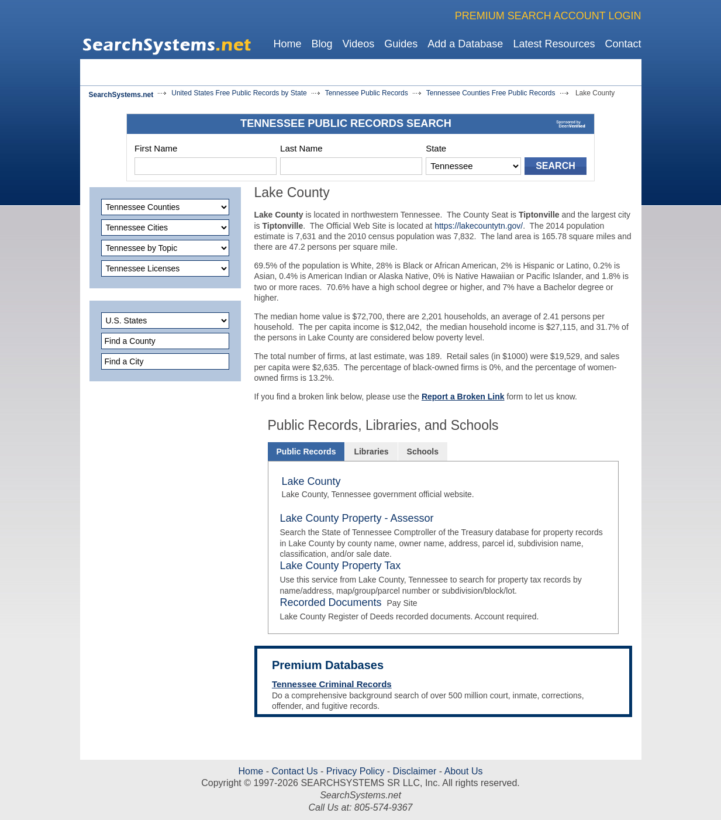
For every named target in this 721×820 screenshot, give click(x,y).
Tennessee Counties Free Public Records (491, 93)
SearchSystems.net (121, 95)
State (436, 148)
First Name (155, 148)
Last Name (301, 148)
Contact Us (293, 771)
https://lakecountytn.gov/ (478, 225)
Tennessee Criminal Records (332, 684)
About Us (462, 771)
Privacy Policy (355, 771)
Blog (321, 44)
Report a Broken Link (463, 396)
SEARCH (555, 166)
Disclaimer (413, 771)
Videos (359, 44)
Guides (401, 44)
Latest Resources (554, 44)
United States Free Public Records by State (238, 93)
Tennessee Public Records (366, 93)
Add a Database (465, 44)
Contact (623, 44)
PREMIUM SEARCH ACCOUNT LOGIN (548, 16)
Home (287, 44)
